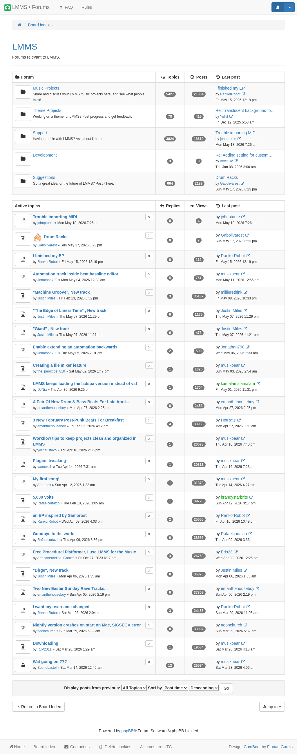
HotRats (228, 420)
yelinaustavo (47, 450)
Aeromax (44, 485)
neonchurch (46, 631)
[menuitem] (86, 7)
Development (45, 155)
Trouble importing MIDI (236, 132)
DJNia (42, 390)
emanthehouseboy (51, 408)
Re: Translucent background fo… (245, 110)
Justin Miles (46, 298)
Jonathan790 (47, 280)
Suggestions (44, 177)
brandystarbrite (234, 497)
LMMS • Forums (27, 7)
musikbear (230, 274)
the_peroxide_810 (51, 371)
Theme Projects (47, 110)
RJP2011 (44, 649)
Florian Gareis (280, 746)
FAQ (65, 7)
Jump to (272, 706)
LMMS (24, 46)
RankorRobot (230, 94)
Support (40, 132)
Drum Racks (226, 177)
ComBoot (252, 746)
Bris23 (227, 552)
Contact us (77, 746)
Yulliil (224, 117)
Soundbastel (47, 668)
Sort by (168, 688)
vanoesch (44, 467)
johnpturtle (228, 139)
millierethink (231, 292)
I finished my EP (230, 88)
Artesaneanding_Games (55, 558)
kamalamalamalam (238, 383)
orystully (226, 161)
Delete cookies (114, 746)
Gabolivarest (230, 183)
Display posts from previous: (105, 688)
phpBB (127, 730)
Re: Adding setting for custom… (244, 155)
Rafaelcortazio (48, 503)
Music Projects (46, 88)
